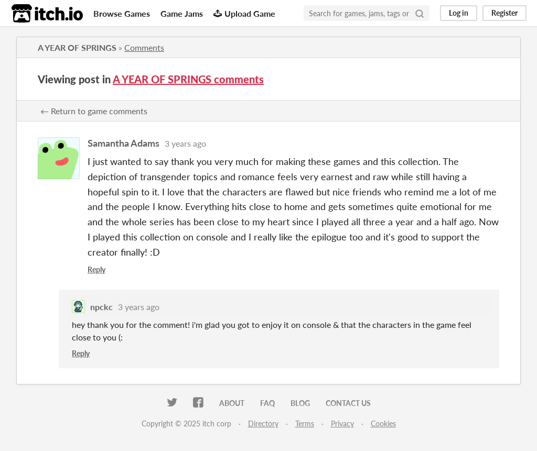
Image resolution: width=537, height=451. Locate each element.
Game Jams (181, 13)
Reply (96, 269)
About (231, 403)
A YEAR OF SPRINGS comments (188, 79)
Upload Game (244, 13)
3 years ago (185, 143)
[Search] (419, 13)
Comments (144, 47)
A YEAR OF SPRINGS (77, 47)
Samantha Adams (123, 143)
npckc (101, 307)
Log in (458, 12)
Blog (300, 403)
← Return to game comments (93, 111)
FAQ (267, 403)
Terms (304, 423)
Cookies (383, 423)
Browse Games (121, 13)
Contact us (348, 403)
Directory (263, 423)
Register (504, 12)
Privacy (342, 423)
